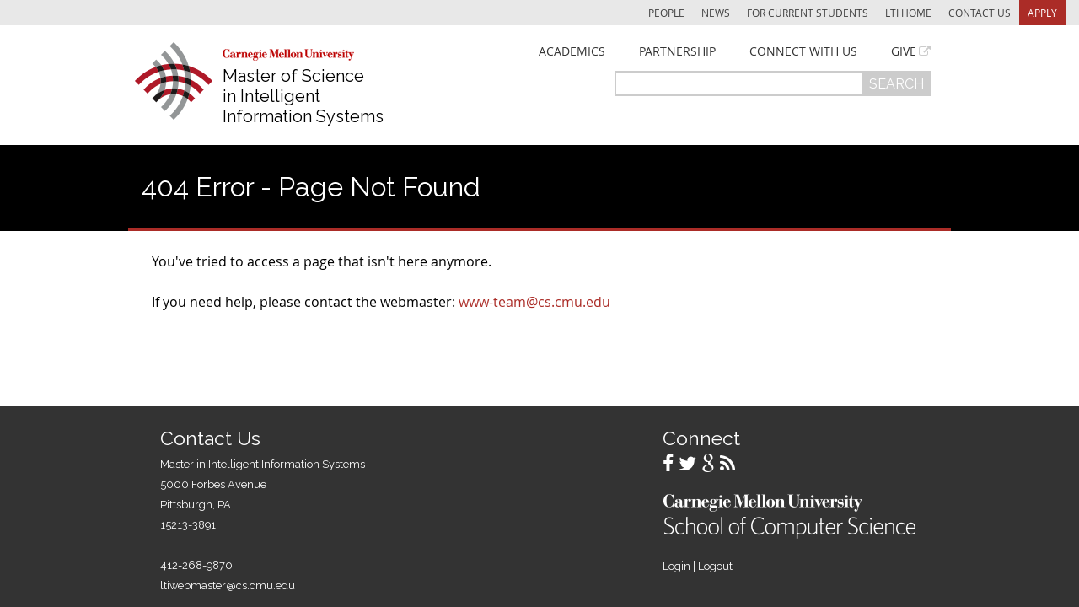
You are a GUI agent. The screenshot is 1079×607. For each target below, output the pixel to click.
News (715, 12)
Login (676, 566)
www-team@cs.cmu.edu (534, 302)
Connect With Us (803, 51)
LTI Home (908, 12)
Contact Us (979, 12)
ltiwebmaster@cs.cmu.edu (227, 585)
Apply (1042, 12)
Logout (715, 566)
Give (903, 51)
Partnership (677, 51)
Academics (572, 51)
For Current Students (807, 12)
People (666, 12)
